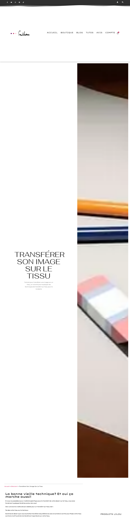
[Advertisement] (111, 494)
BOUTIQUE (67, 32)
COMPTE (110, 32)
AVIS (99, 32)
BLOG (79, 32)
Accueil (6, 486)
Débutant (14, 486)
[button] (122, 2)
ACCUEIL (52, 32)
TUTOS (89, 32)
